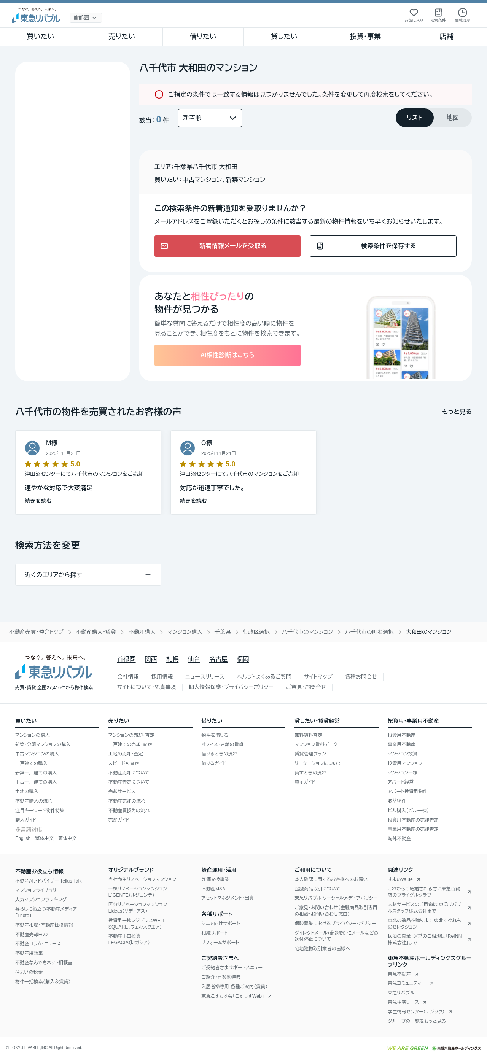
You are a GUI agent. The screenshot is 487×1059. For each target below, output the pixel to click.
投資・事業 (365, 36)
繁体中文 (44, 838)
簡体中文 (67, 838)
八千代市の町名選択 (369, 632)
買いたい (40, 36)
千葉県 (223, 632)
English (22, 838)
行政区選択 (256, 632)
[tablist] (434, 117)
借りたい (203, 36)
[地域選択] (86, 18)
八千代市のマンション (307, 632)
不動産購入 (141, 632)
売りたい (121, 36)
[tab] (415, 117)
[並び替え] (210, 118)
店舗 (447, 36)
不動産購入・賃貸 (96, 632)
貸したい (284, 36)
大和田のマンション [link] (429, 632)
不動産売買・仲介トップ (36, 632)
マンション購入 (184, 632)
